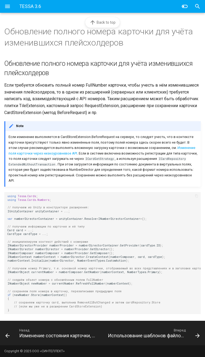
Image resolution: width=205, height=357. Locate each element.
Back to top (102, 22)
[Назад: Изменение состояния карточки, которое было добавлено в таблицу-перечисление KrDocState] (51, 333)
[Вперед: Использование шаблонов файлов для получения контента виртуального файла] (153, 333)
